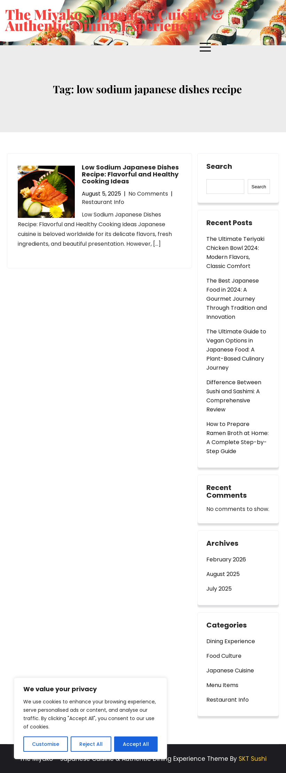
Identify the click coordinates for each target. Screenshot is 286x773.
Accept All (136, 744)
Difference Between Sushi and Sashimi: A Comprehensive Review (233, 395)
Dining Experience (230, 641)
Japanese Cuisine (230, 670)
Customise (45, 744)
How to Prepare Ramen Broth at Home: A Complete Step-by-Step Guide (237, 437)
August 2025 (223, 574)
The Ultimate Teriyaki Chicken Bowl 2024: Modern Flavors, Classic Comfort (235, 252)
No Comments (148, 194)
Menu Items (222, 685)
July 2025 (219, 589)
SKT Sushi (253, 759)
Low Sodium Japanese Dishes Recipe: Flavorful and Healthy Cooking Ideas (130, 174)
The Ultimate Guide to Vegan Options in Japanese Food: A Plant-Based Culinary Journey (236, 350)
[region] (90, 718)
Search (219, 166)
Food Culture (223, 656)
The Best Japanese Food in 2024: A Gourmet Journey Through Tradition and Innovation (236, 299)
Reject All (91, 744)
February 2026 (226, 559)
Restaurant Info (103, 202)
